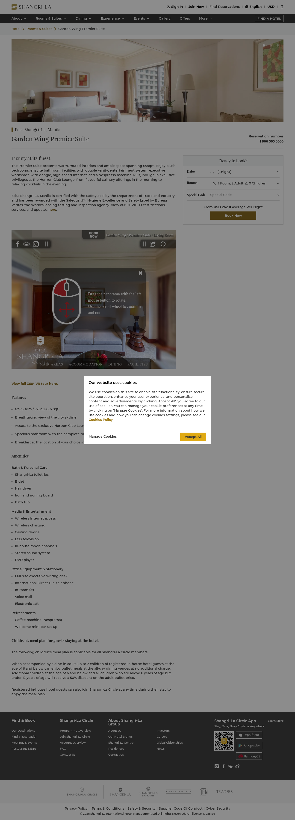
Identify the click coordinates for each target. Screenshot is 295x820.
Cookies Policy (101, 420)
